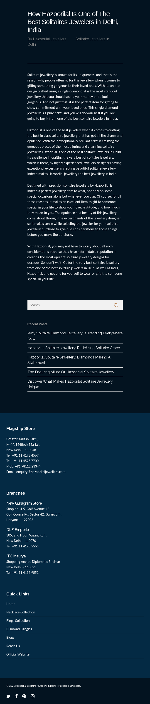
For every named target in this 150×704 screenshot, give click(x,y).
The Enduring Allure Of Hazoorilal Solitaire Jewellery (70, 372)
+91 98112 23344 (28, 466)
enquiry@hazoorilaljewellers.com (41, 472)
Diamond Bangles (19, 629)
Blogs (10, 637)
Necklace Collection (20, 612)
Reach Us (13, 646)
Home (10, 604)
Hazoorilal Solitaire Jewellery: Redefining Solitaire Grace (73, 348)
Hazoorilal (42, 246)
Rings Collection (18, 620)
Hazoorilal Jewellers (49, 39)
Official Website (18, 654)
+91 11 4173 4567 (25, 455)
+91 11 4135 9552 (25, 572)
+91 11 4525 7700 (25, 461)
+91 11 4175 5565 (25, 546)
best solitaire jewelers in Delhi (73, 268)
